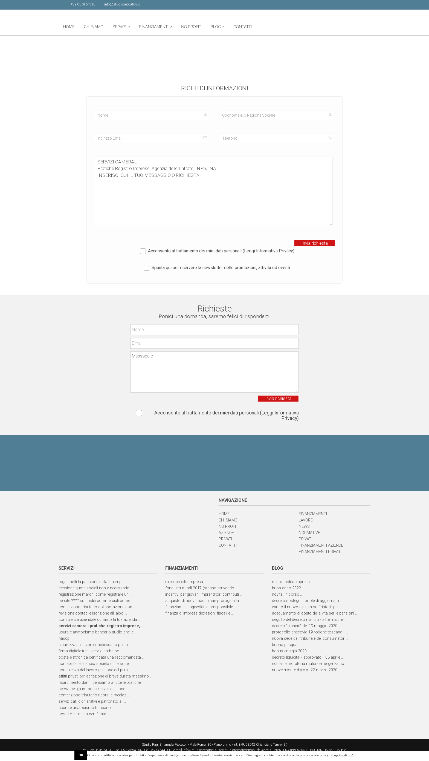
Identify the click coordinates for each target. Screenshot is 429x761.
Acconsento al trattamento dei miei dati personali (217, 251)
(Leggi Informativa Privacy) (268, 250)
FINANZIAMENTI (212, 27)
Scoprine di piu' (342, 755)
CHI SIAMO (150, 27)
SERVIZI (178, 27)
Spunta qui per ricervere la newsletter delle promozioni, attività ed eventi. (217, 268)
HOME (126, 27)
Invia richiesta (315, 243)
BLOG (274, 27)
